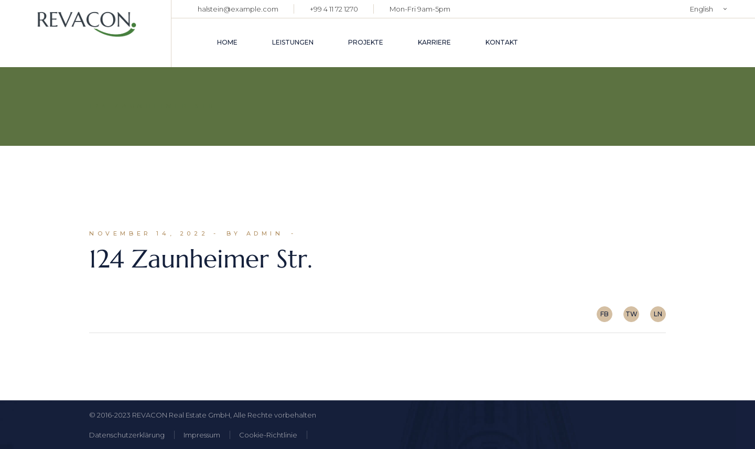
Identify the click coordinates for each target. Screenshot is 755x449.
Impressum (202, 435)
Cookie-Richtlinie (268, 435)
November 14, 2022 (148, 233)
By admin (255, 233)
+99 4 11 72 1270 (334, 9)
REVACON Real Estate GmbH (181, 415)
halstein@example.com (238, 9)
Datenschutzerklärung (127, 435)
